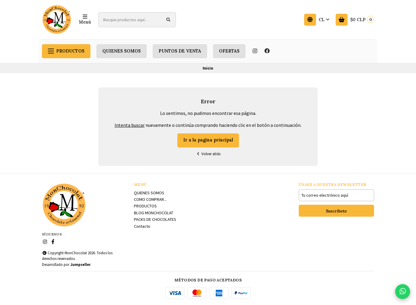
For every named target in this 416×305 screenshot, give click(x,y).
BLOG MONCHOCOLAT (153, 213)
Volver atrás (208, 153)
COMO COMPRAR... (150, 199)
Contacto (142, 226)
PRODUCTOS (66, 51)
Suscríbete (336, 211)
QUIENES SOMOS (121, 51)
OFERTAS (229, 51)
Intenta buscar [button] (130, 125)
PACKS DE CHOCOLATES (155, 219)
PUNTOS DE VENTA (180, 51)
